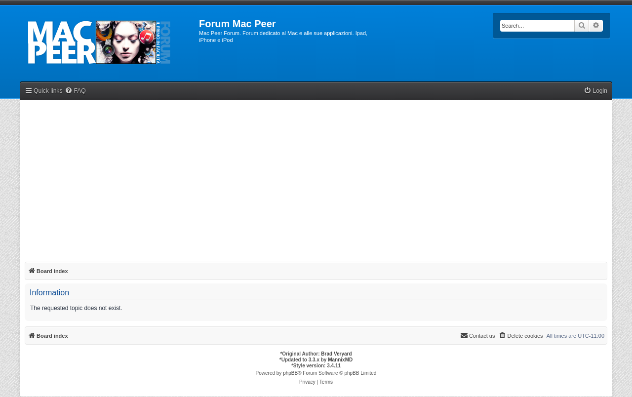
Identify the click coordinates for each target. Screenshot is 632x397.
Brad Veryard (336, 354)
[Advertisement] (316, 179)
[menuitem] (75, 91)
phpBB (290, 373)
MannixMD (340, 359)
